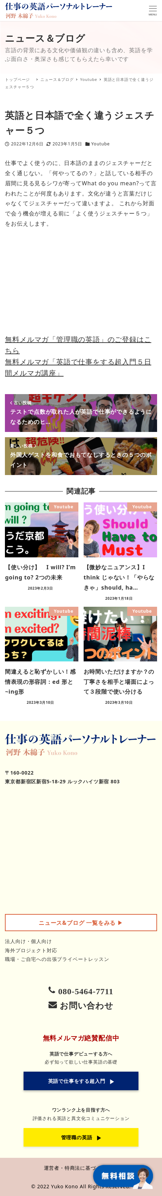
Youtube (100, 144)
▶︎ (81, 923)
